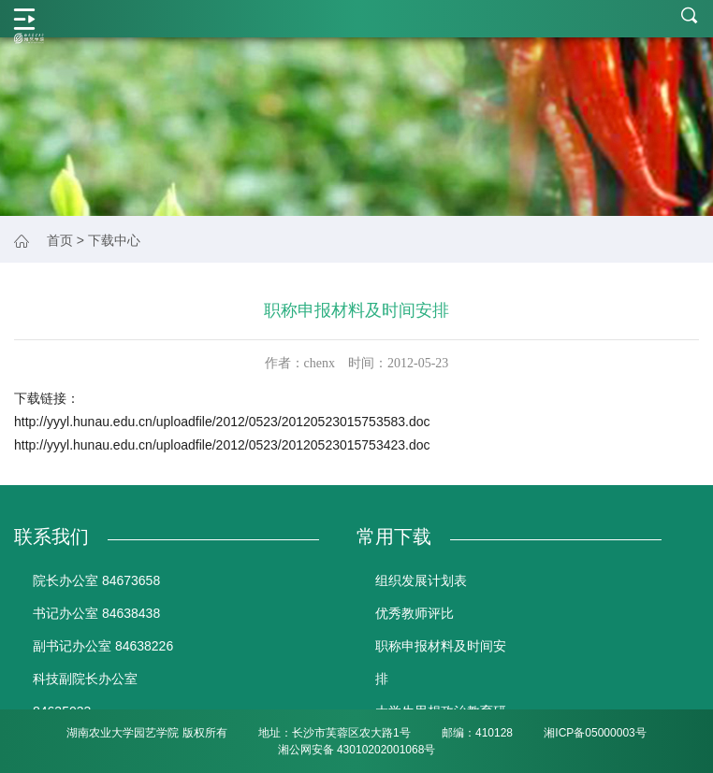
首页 (60, 240)
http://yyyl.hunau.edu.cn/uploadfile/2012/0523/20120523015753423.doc (222, 444)
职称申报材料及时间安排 (440, 662)
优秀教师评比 (414, 613)
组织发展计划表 (421, 580)
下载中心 (114, 240)
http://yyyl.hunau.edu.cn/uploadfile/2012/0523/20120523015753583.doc (222, 421)
